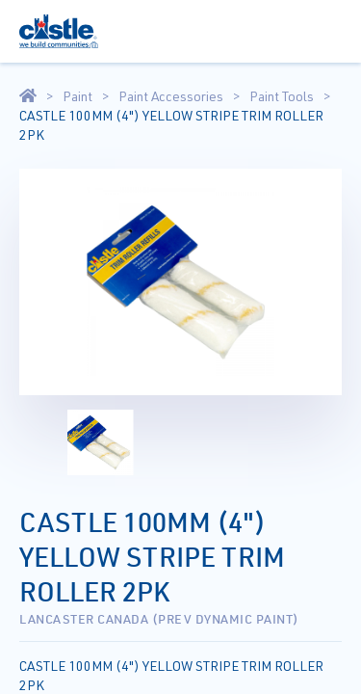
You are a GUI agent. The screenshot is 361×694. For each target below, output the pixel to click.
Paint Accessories (170, 96)
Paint (77, 96)
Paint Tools (281, 96)
